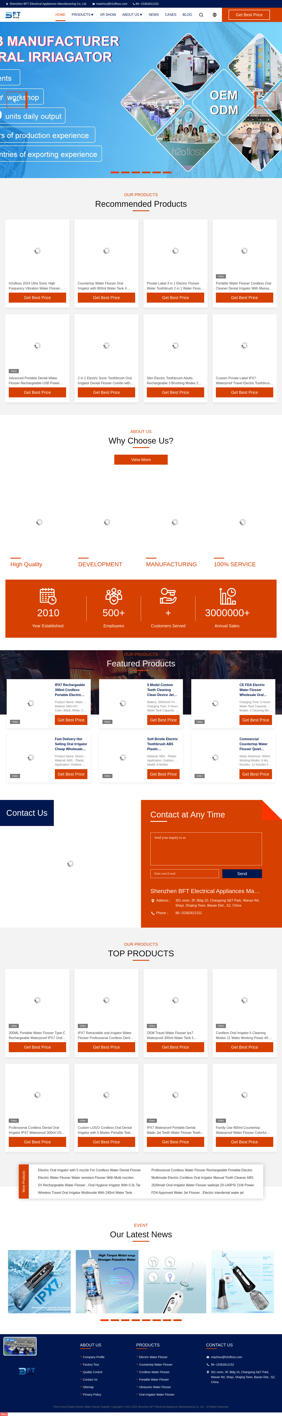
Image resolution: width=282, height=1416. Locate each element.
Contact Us (90, 1379)
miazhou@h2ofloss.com (109, 3)
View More (141, 459)
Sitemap (88, 1387)
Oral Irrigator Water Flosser (156, 1394)
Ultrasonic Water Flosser (155, 1387)
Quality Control (92, 1372)
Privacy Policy (92, 1394)
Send (242, 873)
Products (83, 14)
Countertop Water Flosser (155, 1364)
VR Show (108, 14)
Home (60, 14)
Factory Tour (91, 1364)
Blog (187, 14)
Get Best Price (37, 297)
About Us (132, 14)
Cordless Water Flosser (154, 1372)
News (154, 14)
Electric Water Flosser (153, 1357)
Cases (170, 14)
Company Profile (94, 1357)
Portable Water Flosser (154, 1379)
